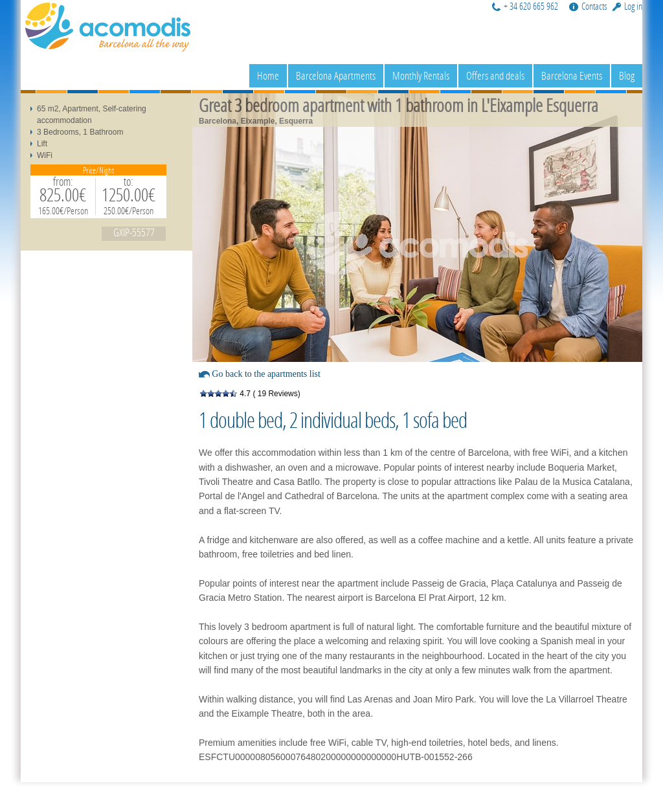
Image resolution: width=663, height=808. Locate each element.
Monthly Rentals (420, 75)
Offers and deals (495, 75)
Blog (627, 75)
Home (268, 75)
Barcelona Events (571, 75)
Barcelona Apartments (336, 75)
